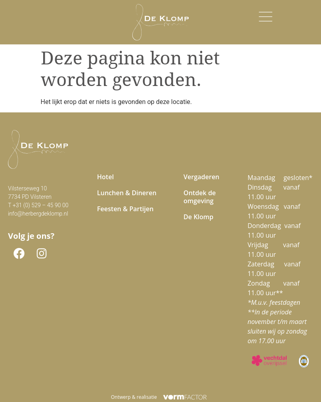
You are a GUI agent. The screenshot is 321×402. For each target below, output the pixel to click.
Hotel (105, 177)
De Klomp (198, 217)
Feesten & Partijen (125, 209)
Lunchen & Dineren (127, 193)
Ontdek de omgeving (199, 197)
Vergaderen (201, 177)
